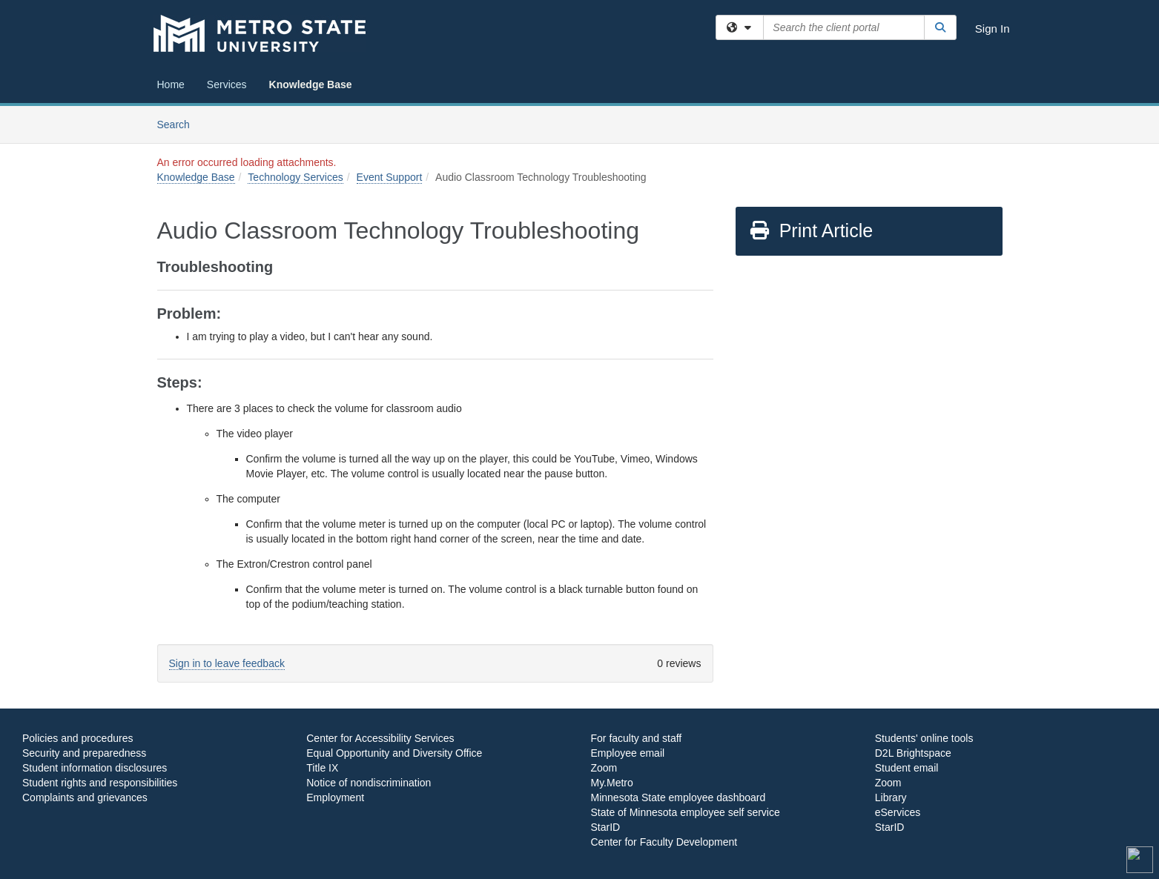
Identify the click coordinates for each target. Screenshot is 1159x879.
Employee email (628, 753)
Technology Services (295, 177)
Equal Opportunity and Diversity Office (394, 753)
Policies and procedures (77, 738)
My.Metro (612, 783)
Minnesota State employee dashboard (678, 797)
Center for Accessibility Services (380, 738)
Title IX (322, 768)
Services (227, 84)
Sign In (992, 28)
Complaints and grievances (85, 797)
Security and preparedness (84, 753)
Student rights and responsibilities (99, 783)
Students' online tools (924, 738)
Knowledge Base (310, 84)
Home (171, 84)
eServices (897, 812)
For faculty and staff (636, 738)
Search (179, 123)
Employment (335, 797)
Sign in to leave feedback (227, 663)
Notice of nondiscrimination (368, 783)
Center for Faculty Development (664, 842)
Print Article (811, 230)
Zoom (604, 768)
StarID (606, 827)
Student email (907, 768)
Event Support (390, 177)
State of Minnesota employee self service (685, 812)
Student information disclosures (94, 768)
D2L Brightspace (913, 753)
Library (891, 797)
